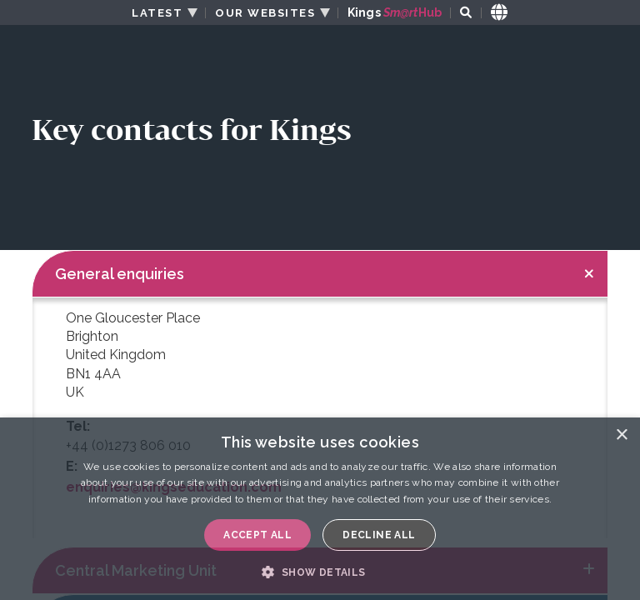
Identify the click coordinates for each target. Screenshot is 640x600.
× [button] (621, 435)
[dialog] (320, 509)
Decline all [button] (378, 535)
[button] (319, 571)
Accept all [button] (257, 535)
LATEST (157, 13)
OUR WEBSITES (265, 13)
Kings (395, 13)
